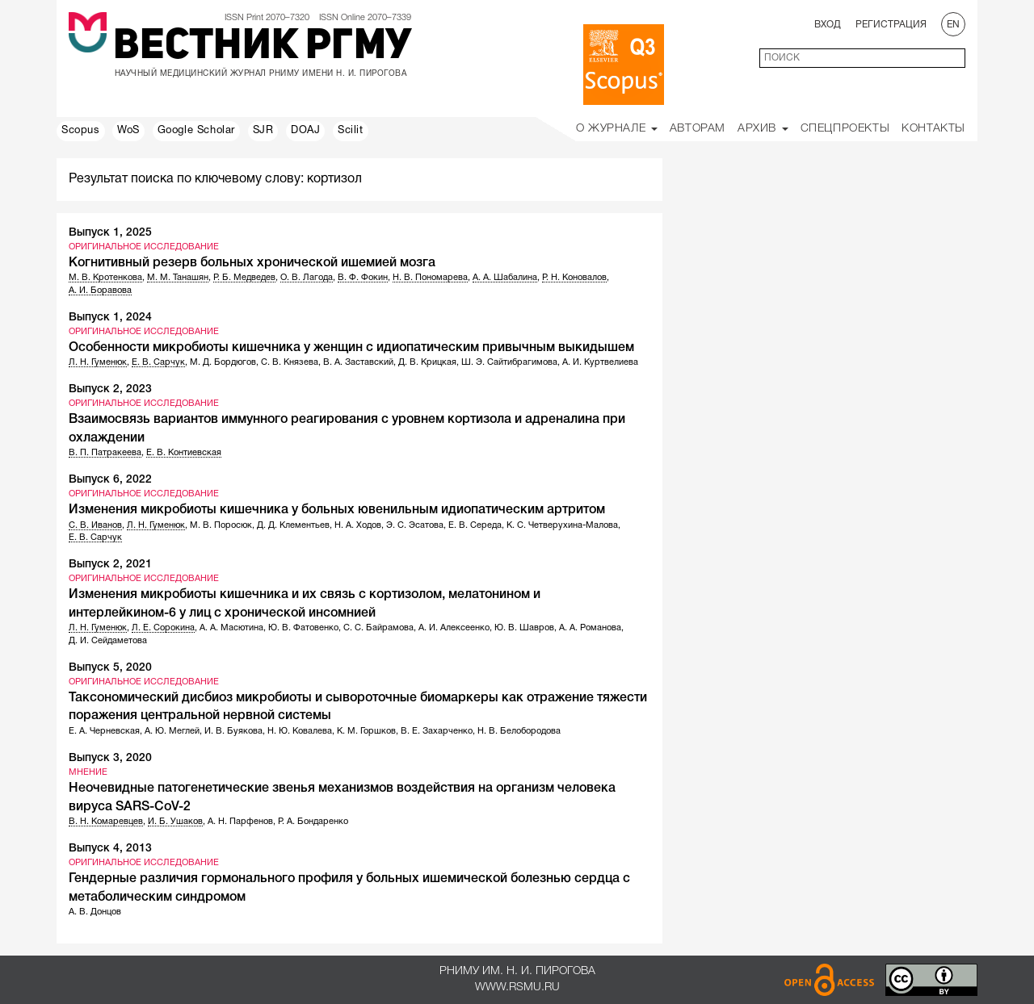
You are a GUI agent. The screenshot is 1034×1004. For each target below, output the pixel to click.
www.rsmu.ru (517, 987)
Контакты (933, 128)
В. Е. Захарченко (437, 731)
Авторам (697, 128)
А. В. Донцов (95, 912)
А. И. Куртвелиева (600, 362)
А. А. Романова (590, 628)
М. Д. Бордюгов (223, 362)
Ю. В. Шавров (524, 628)
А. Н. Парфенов (240, 822)
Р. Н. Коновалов (574, 278)
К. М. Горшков (366, 731)
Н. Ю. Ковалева (299, 731)
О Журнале (617, 128)
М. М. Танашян (177, 278)
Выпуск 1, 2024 (110, 317)
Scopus (80, 131)
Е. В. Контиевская (183, 453)
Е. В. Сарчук (158, 362)
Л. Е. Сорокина (163, 628)
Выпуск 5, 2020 (110, 668)
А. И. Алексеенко (454, 628)
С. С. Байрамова (378, 628)
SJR (263, 131)
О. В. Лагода (306, 278)
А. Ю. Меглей (172, 731)
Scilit (351, 131)
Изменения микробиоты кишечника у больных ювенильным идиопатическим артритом (337, 510)
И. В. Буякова (233, 731)
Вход (827, 24)
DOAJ (305, 131)
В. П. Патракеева (105, 453)
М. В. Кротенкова (105, 278)
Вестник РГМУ (262, 48)
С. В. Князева (289, 362)
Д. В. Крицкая (427, 362)
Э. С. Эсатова (414, 525)
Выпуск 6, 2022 (110, 480)
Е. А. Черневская (104, 731)
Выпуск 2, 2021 (110, 564)
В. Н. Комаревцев (106, 822)
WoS (128, 131)
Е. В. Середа (475, 525)
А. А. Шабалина (505, 278)
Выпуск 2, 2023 (110, 389)
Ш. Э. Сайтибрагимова (509, 362)
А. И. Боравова (100, 291)
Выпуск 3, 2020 (110, 758)
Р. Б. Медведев (244, 278)
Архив (763, 128)
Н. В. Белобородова (519, 731)
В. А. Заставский (358, 362)
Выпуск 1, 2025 (110, 233)
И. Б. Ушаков (175, 822)
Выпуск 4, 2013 (110, 848)
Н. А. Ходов (357, 525)
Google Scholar (196, 131)
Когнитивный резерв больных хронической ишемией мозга (252, 263)
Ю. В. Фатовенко (303, 628)
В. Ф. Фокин (363, 278)
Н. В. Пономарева (430, 278)
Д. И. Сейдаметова (108, 641)
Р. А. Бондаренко (313, 822)
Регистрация (891, 24)
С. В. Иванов (95, 525)
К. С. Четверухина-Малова (562, 525)
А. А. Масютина (231, 628)
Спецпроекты (845, 128)
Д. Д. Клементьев (293, 525)
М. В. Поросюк (221, 525)
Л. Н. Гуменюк (98, 362)
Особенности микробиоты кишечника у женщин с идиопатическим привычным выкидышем (351, 347)
